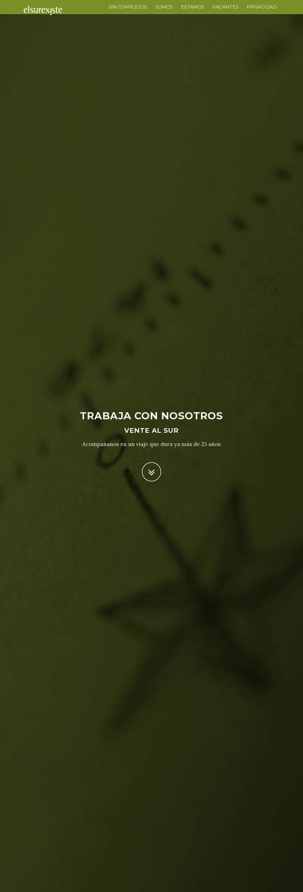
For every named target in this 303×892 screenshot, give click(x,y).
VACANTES (225, 7)
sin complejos (128, 7)
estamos (192, 7)
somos (164, 7)
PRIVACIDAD (262, 7)
